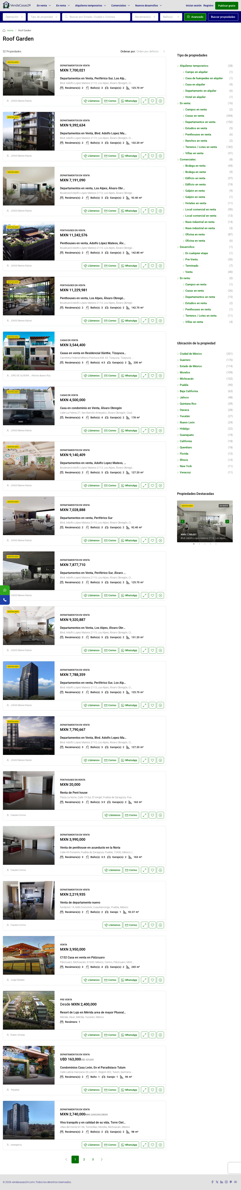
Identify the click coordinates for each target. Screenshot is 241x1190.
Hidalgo (185, 428)
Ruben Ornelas (18, 1035)
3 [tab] (207, 545)
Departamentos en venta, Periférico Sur (86, 518)
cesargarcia (16, 1145)
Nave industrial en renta (199, 222)
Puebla (184, 385)
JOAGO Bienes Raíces (21, 101)
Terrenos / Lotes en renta (200, 315)
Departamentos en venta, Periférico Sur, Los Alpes (93, 682)
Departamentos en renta (200, 297)
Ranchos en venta (196, 140)
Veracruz (185, 472)
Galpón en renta (195, 190)
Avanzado (195, 17)
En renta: (185, 278)
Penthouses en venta (198, 134)
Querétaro (186, 447)
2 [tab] (201, 545)
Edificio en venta (195, 184)
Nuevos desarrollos (146, 5)
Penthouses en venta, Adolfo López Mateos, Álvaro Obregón (100, 243)
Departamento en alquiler (200, 90)
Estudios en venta (196, 128)
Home (10, 30)
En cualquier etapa (196, 253)
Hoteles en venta (195, 203)
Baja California (189, 391)
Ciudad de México (191, 353)
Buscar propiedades (223, 17)
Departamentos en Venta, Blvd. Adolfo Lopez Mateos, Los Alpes (102, 133)
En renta (61, 5)
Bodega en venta (195, 172)
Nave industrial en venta (200, 228)
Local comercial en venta (200, 215)
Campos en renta (195, 284)
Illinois (184, 460)
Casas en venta (194, 115)
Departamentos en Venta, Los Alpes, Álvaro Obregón (95, 628)
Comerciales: (188, 159)
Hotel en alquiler (195, 97)
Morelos (185, 372)
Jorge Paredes (18, 980)
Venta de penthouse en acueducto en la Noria (90, 847)
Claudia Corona (18, 815)
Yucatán (185, 416)
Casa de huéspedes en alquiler (204, 78)
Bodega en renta (195, 165)
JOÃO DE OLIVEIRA (20, 375)
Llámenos (91, 101)
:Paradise (15, 1090)
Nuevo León (187, 422)
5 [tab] (218, 545)
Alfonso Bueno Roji (41, 375)
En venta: (185, 103)
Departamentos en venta (200, 122)
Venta (189, 272)
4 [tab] (212, 545)
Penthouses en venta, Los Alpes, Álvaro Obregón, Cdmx (97, 298)
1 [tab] (196, 545)
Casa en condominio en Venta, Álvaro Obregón (91, 408)
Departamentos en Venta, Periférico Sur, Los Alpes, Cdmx (98, 78)
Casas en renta (194, 290)
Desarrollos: (187, 247)
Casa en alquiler (195, 84)
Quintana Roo (188, 403)
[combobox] (14, 17)
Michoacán (186, 378)
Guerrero (185, 360)
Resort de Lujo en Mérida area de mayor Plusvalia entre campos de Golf (108, 1012)
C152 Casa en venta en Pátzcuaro (82, 957)
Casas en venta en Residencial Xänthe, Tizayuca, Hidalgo (98, 353)
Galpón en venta (195, 197)
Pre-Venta (191, 259)
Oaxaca (184, 410)
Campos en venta (196, 109)
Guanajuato (187, 435)
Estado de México (191, 366)
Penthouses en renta (198, 309)
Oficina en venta (195, 240)
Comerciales (118, 5)
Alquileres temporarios (88, 5)
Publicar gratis (226, 5)
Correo (110, 101)
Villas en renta (194, 322)
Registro (208, 5)
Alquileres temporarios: (194, 65)
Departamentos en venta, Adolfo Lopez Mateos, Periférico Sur (101, 463)
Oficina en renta (195, 234)
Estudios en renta (196, 303)
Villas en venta (194, 153)
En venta (42, 5)
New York (186, 466)
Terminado (191, 265)
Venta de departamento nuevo (80, 902)
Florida (184, 453)
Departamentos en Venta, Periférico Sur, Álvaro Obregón (97, 573)
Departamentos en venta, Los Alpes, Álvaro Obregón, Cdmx (99, 188)
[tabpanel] (205, 521)
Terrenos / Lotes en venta (201, 147)
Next (227, 521)
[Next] (101, 1159)
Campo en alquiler (196, 72)
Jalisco (184, 397)
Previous (182, 521)
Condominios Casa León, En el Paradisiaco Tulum (92, 1067)
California (186, 441)
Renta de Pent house (74, 792)
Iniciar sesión (194, 5)
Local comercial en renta (200, 209)
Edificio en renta (195, 178)
